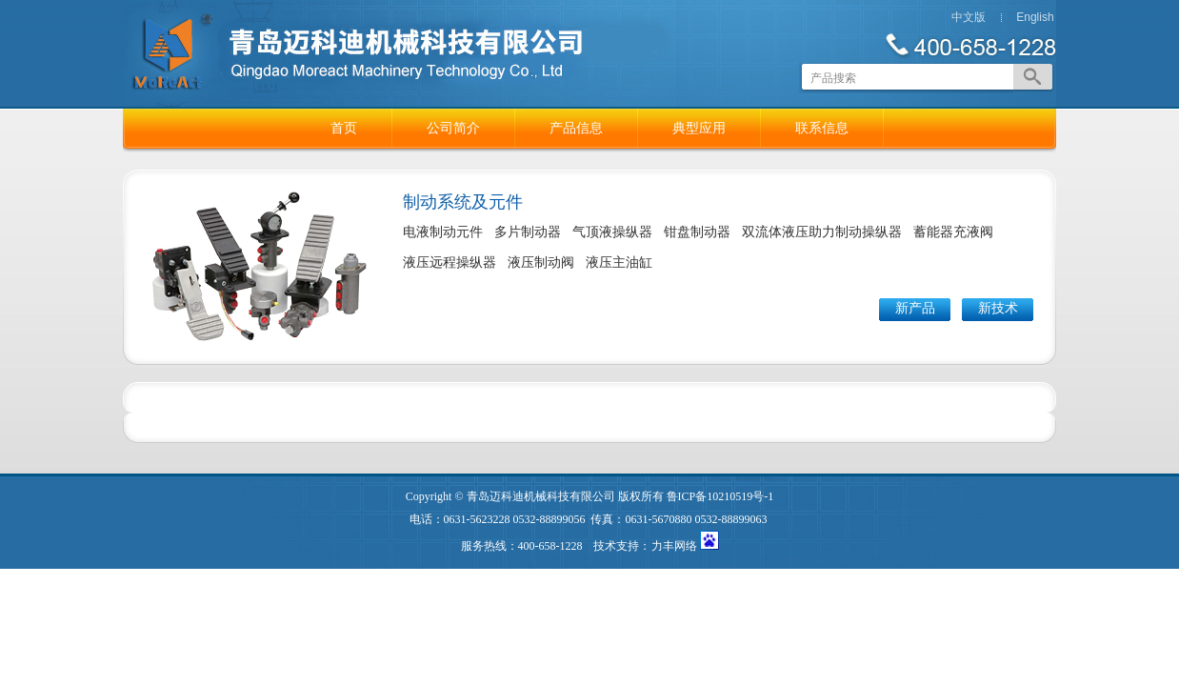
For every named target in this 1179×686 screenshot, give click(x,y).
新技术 (998, 308)
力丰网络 (674, 546)
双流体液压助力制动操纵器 (822, 232)
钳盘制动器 (697, 232)
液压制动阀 (541, 262)
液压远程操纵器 (449, 262)
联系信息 (822, 128)
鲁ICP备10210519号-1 (720, 496)
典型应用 (699, 128)
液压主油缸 (619, 262)
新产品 (915, 308)
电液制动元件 (443, 232)
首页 (343, 128)
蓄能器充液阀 (953, 232)
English (1034, 17)
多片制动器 (527, 232)
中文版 (968, 17)
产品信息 (576, 128)
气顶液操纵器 (612, 232)
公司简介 (453, 128)
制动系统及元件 (463, 202)
